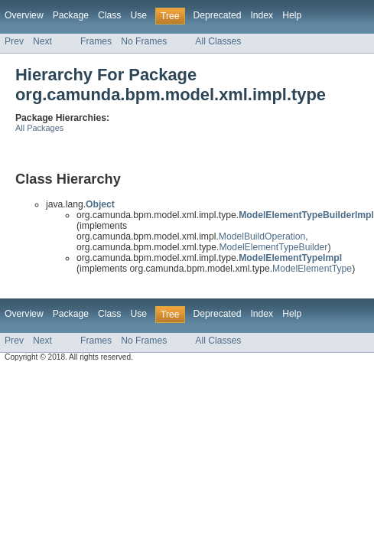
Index (261, 15)
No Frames (144, 41)
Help (291, 15)
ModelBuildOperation (262, 236)
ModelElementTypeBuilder (273, 247)
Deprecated (218, 15)
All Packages (39, 127)
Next (42, 41)
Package (71, 15)
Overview (24, 15)
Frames (96, 41)
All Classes (218, 41)
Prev (14, 41)
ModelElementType (312, 268)
